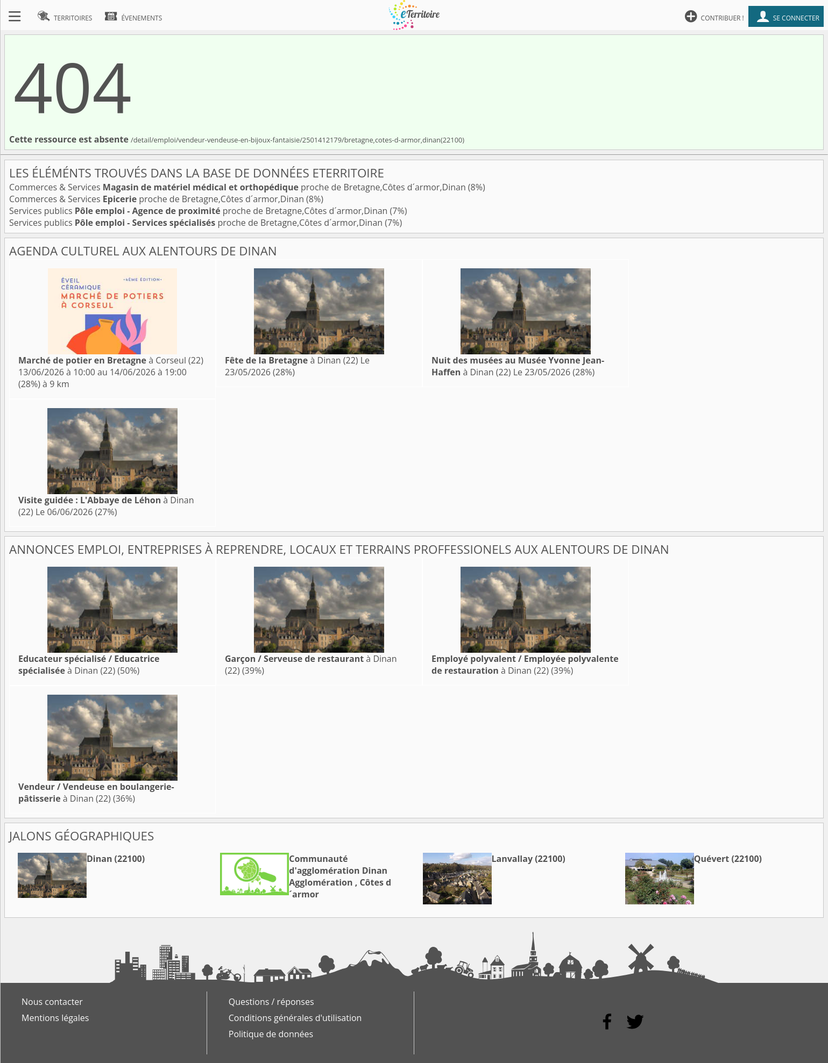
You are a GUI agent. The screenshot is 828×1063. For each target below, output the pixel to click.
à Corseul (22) (110, 360)
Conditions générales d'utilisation (295, 1018)
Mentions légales (55, 1018)
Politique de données (271, 1034)
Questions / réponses (271, 1002)
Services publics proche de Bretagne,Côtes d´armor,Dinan (199, 211)
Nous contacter (52, 1002)
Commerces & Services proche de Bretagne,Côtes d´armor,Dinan (238, 187)
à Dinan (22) (291, 360)
